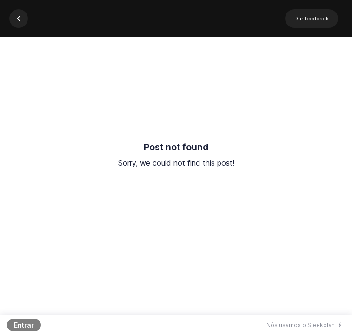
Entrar (24, 325)
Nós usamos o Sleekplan (300, 324)
